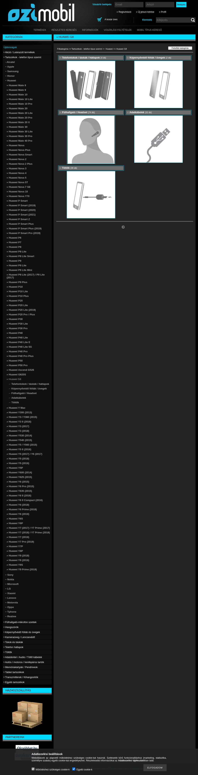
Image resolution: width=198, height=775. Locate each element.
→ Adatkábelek (17, 397)
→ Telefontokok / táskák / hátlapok (28, 383)
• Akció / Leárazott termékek (19, 52)
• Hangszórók (11, 627)
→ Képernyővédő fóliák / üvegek (27, 388)
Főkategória (62, 49)
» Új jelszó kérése (145, 12)
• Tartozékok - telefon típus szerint (86, 49)
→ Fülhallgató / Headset (22, 393)
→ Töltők (13, 402)
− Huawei (108, 49)
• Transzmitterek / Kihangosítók (21, 677)
